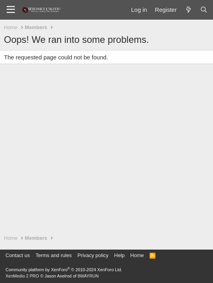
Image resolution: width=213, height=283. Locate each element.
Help (119, 255)
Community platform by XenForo (63, 269)
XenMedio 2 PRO (22, 276)
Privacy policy (93, 255)
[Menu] (11, 10)
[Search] (203, 9)
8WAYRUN (88, 276)
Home (137, 255)
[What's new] (188, 9)
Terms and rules (54, 255)
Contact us (17, 255)
